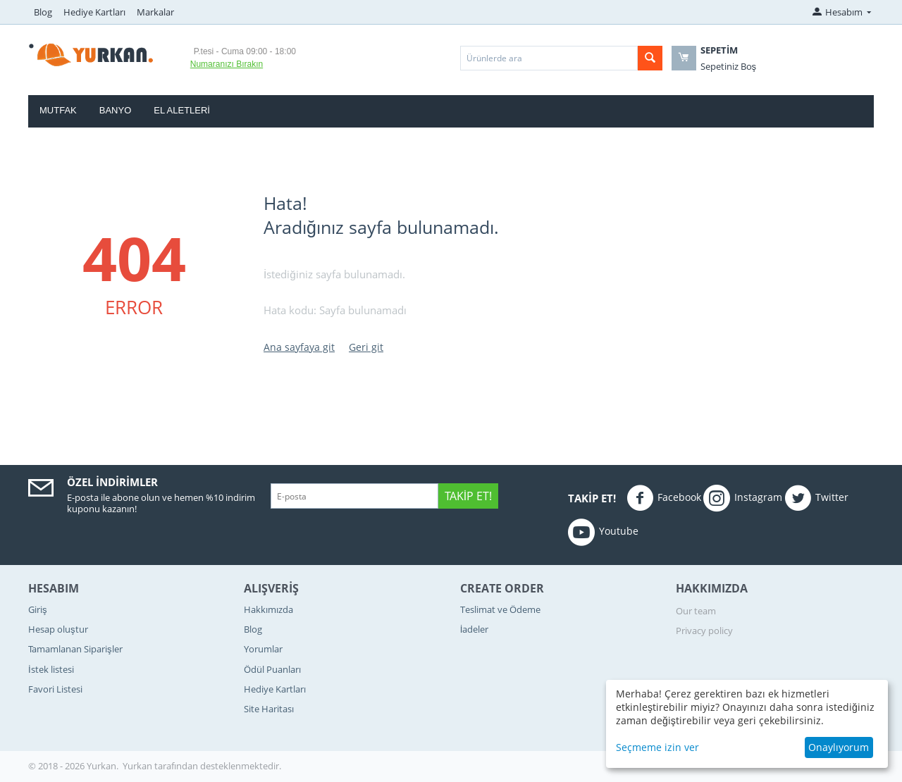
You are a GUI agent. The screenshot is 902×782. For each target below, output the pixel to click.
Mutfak (58, 110)
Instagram (742, 498)
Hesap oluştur (58, 629)
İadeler (474, 629)
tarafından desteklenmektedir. (217, 765)
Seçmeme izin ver (657, 747)
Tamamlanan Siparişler (75, 649)
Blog (43, 12)
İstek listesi (51, 669)
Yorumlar (263, 649)
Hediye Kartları (94, 12)
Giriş (37, 609)
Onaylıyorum (838, 747)
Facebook (663, 498)
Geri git (366, 347)
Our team (696, 610)
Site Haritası (269, 708)
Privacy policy (704, 630)
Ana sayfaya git (299, 347)
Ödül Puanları (272, 669)
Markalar (155, 12)
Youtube (603, 532)
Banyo (115, 110)
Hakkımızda (268, 609)
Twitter (816, 498)
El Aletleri (182, 110)
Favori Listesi (55, 689)
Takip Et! (468, 496)
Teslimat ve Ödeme (500, 609)
